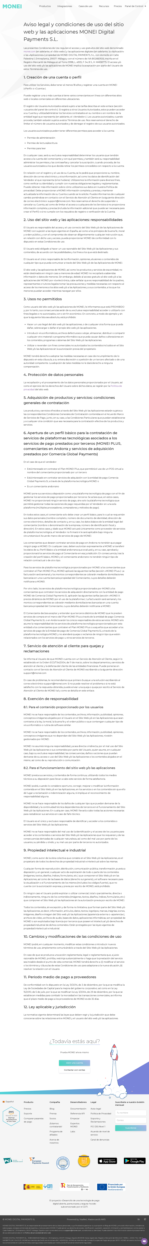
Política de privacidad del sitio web (38, 1233)
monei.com (29, 51)
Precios (118, 6)
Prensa (53, 1113)
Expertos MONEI (74, 1125)
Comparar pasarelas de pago (33, 1120)
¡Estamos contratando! (56, 1125)
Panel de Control (135, 6)
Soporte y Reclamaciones (98, 1120)
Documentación (78, 1109)
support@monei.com (73, 1230)
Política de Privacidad (101, 1113)
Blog (52, 1109)
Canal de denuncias (100, 1140)
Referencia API (77, 1113)
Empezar (74, 1118)
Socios (53, 1118)
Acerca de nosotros (54, 1141)
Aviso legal (96, 1109)
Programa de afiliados (56, 1133)
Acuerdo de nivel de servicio (100, 1133)
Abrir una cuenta (74, 1063)
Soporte (28, 1113)
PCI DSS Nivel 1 (98, 1126)
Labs (72, 1131)
